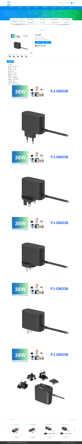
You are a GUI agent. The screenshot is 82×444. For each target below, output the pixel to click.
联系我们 (71, 7)
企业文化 (28, 7)
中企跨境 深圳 (72, 442)
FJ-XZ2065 (32, 437)
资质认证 (54, 7)
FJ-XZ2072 (16, 437)
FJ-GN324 (73, 419)
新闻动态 (45, 7)
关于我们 (19, 7)
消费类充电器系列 (31, 19)
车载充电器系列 (42, 19)
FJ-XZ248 (49, 437)
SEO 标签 (63, 442)
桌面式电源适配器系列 (66, 19)
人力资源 (62, 7)
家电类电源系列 (30, 22)
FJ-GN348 (12, 419)
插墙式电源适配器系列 (54, 19)
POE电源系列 (66, 22)
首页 (11, 7)
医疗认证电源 (42, 22)
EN (74, 3)
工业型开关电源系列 (54, 22)
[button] (74, 430)
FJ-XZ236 (66, 437)
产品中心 (37, 7)
